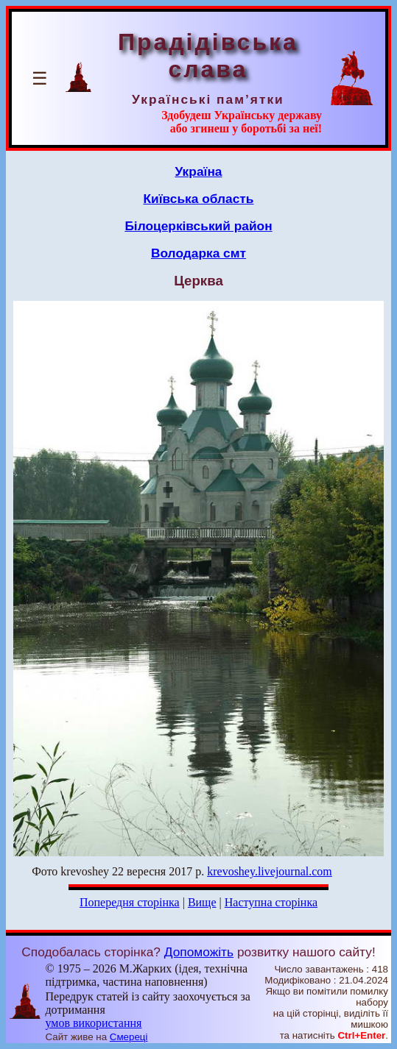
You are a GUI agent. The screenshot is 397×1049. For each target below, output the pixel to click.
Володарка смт (198, 253)
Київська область (198, 198)
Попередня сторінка (130, 902)
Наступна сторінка (271, 902)
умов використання (93, 1023)
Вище (202, 902)
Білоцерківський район (198, 225)
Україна (198, 171)
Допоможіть (198, 952)
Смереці (129, 1036)
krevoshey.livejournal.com (269, 871)
